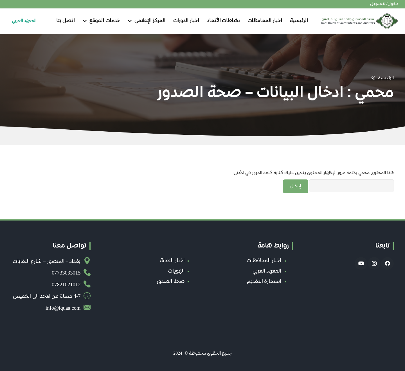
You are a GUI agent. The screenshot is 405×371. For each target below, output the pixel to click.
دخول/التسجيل (384, 4)
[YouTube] (361, 263)
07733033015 (66, 273)
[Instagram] (374, 263)
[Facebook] (387, 263)
